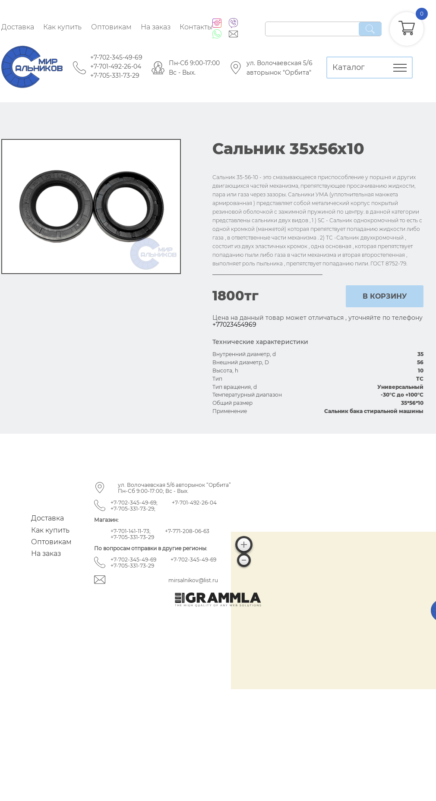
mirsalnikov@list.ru (193, 580)
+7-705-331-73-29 (114, 75)
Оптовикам (111, 27)
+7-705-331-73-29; (133, 508)
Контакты (196, 27)
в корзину (385, 296)
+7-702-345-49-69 (116, 57)
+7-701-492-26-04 (115, 66)
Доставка (17, 27)
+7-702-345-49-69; (134, 502)
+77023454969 (234, 324)
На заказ (156, 27)
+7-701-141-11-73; (131, 531)
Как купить (62, 27)
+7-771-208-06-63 (187, 531)
